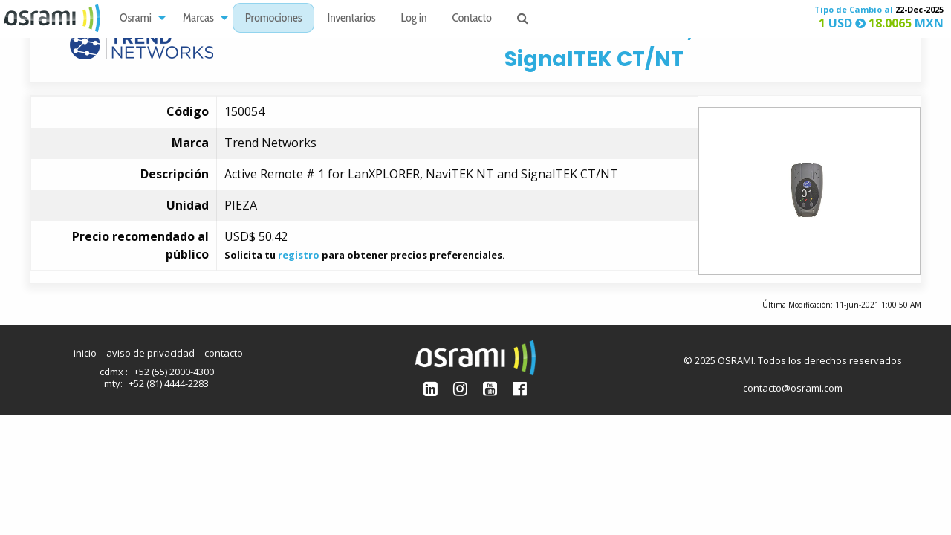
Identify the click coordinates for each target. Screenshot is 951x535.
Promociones (273, 19)
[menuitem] (138, 18)
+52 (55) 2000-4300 (174, 371)
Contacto (472, 19)
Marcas (198, 19)
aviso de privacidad (150, 353)
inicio (85, 353)
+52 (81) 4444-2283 (169, 383)
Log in (414, 19)
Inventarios (351, 19)
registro (298, 255)
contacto (223, 353)
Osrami (136, 19)
